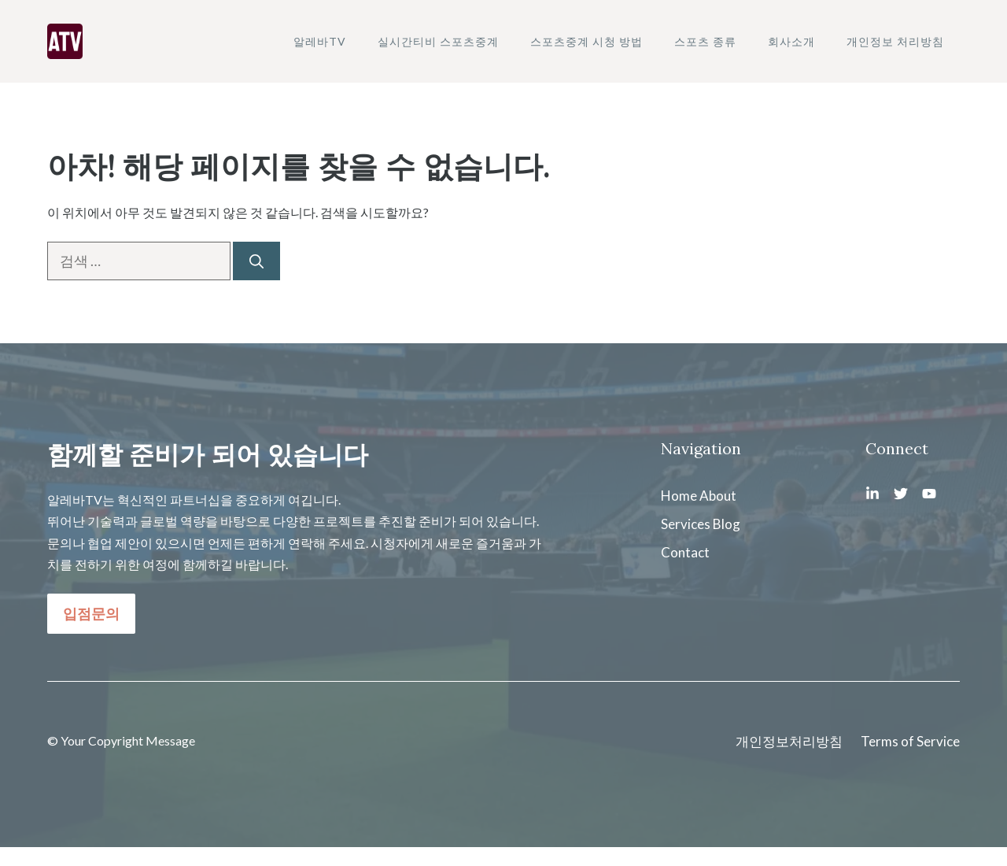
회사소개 (791, 41)
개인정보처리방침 (789, 741)
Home (679, 495)
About (717, 495)
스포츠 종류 (705, 41)
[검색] (256, 261)
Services (685, 524)
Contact (685, 552)
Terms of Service (910, 741)
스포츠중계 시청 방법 (586, 41)
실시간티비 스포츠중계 (438, 41)
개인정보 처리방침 (895, 41)
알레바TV (319, 41)
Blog (726, 524)
